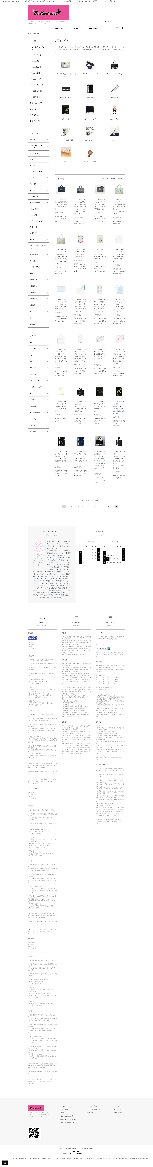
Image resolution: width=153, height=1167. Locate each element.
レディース (34, 390)
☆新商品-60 (34, 288)
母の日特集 (34, 454)
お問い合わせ (120, 1112)
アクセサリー (35, 115)
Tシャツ (33, 419)
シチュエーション (37, 226)
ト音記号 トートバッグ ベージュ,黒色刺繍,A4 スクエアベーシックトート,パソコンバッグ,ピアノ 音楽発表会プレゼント (119, 206)
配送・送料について (75, 1108)
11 (105, 506)
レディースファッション (37, 148)
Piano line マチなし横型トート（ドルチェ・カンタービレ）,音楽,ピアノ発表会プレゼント (80, 406)
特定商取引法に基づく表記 (77, 1118)
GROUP (76, 28)
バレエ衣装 (34, 425)
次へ (115, 506)
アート (32, 167)
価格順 (113, 178)
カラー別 (33, 232)
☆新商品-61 (34, 295)
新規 (31, 355)
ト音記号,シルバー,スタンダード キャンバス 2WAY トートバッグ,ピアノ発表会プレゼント (100, 204)
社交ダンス (34, 134)
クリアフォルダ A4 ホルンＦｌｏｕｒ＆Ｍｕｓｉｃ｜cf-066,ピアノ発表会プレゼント (100, 254)
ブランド (33, 237)
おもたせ (33, 376)
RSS (96, 1112)
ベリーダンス (35, 140)
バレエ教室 (34, 362)
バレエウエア (35, 97)
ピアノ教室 (34, 369)
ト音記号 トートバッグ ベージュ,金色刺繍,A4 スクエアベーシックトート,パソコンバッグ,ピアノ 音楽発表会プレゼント (61, 256)
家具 (31, 161)
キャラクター (35, 439)
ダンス (32, 411)
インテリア (34, 155)
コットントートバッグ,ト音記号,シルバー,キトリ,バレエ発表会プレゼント (61, 204)
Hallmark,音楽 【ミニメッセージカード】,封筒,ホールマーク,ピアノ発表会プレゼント (61, 304)
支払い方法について (75, 1115)
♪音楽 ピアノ (37, 33)
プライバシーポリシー (76, 1122)
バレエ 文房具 (35, 73)
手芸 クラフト (35, 121)
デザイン (33, 446)
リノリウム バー (36, 55)
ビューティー (35, 109)
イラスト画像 (35, 213)
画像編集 (33, 337)
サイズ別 (33, 220)
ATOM (100, 1112)
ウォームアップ (36, 103)
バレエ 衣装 (34, 61)
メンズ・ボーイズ (37, 404)
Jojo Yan (33, 244)
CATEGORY (59, 28)
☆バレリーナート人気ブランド (37, 252)
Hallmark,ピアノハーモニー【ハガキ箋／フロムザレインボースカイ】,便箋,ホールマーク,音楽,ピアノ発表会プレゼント (119, 356)
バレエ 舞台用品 (36, 67)
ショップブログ (99, 1105)
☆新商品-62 (34, 302)
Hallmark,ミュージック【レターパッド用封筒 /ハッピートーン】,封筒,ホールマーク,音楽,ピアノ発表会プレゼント (61, 356)
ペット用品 (34, 186)
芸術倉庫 (33, 268)
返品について (73, 1112)
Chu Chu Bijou (35, 127)
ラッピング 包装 (36, 173)
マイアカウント (108, 21)
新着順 (120, 178)
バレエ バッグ (35, 79)
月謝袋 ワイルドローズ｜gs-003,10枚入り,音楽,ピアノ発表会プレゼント (61, 406)
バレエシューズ (36, 91)
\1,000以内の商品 (36, 206)
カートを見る (120, 1108)
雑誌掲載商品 (35, 261)
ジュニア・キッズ (37, 397)
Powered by (76, 1150)
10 (101, 506)
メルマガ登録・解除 (101, 1108)
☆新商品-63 (34, 309)
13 (112, 506)
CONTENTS (93, 28)
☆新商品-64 (34, 316)
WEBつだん (34, 193)
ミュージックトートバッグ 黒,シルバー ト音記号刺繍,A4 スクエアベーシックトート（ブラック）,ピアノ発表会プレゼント (80, 206)
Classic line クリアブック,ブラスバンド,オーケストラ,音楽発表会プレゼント (99, 406)
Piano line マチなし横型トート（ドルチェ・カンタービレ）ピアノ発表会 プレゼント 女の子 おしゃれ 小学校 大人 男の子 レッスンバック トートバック (100, 461)
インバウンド (35, 179)
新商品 (32, 281)
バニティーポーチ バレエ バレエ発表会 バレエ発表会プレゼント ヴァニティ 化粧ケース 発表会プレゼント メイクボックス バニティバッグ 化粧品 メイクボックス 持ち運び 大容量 (61, 1156)
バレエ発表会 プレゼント (37, 48)
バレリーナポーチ (37, 85)
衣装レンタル (35, 200)
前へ (64, 506)
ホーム (29, 33)
